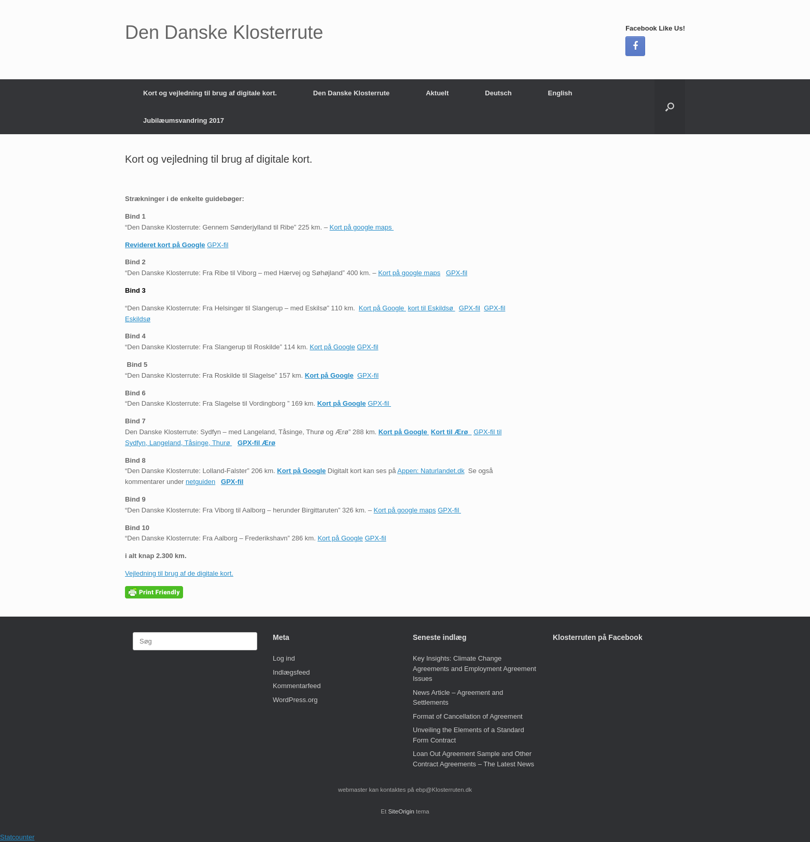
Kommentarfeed (297, 686)
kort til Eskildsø (431, 308)
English (560, 93)
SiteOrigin (401, 811)
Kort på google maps (362, 227)
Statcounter (17, 837)
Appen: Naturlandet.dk (430, 471)
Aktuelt (437, 93)
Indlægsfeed (291, 672)
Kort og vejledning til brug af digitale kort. (210, 93)
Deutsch (498, 93)
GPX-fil (217, 245)
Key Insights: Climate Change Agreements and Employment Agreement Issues (474, 668)
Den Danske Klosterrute (351, 93)
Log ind (284, 658)
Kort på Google (382, 308)
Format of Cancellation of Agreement (468, 716)
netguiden (200, 482)
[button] (669, 106)
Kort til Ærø (451, 432)
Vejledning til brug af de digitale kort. (179, 573)
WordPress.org (295, 700)
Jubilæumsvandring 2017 (183, 120)
